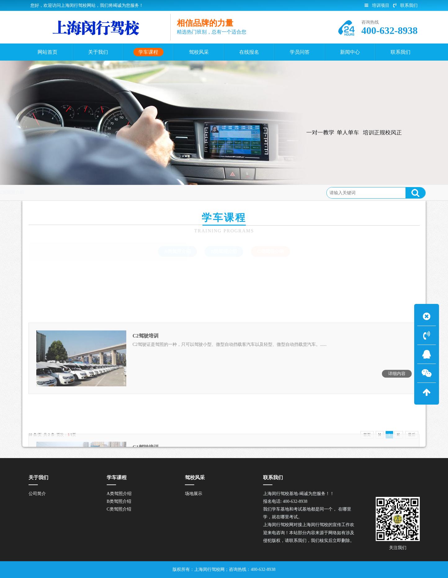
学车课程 (72, 192)
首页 (51, 192)
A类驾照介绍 (177, 251)
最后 (411, 435)
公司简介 (37, 493)
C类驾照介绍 (101, 192)
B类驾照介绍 (224, 251)
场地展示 (193, 493)
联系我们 (405, 5)
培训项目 (377, 5)
